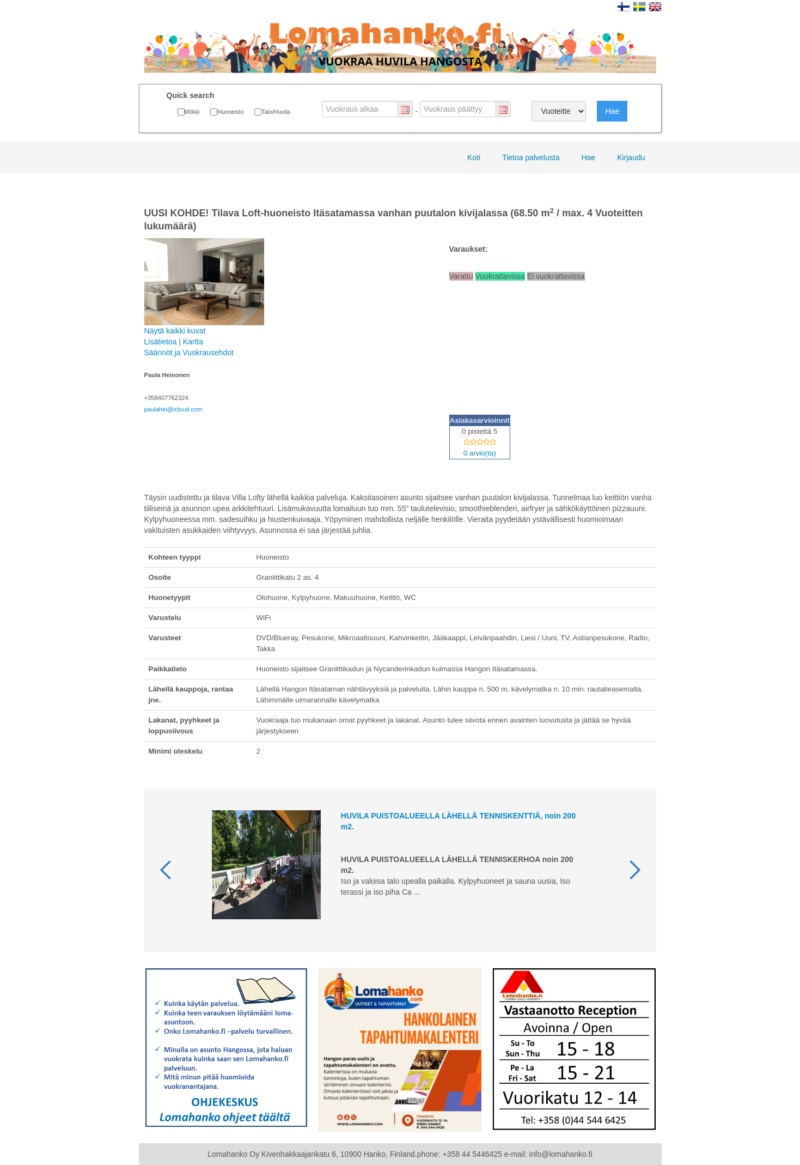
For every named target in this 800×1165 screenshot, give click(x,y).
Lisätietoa (160, 341)
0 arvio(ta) (479, 453)
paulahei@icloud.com (173, 409)
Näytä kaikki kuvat (204, 286)
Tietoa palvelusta (530, 157)
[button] (166, 870)
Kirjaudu (631, 157)
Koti (473, 157)
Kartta (193, 341)
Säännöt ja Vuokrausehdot (189, 352)
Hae (612, 111)
